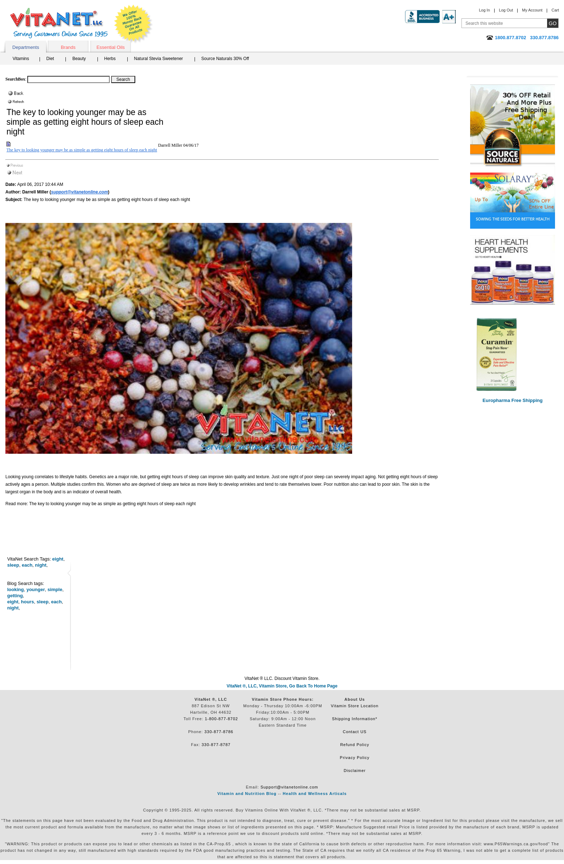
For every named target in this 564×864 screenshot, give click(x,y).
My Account (532, 10)
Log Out (506, 10)
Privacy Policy (354, 757)
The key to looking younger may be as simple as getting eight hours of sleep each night (81, 149)
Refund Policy (354, 744)
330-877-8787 (216, 744)
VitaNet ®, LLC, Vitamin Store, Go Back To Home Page (282, 686)
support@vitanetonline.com (79, 192)
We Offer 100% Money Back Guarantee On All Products (133, 24)
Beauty (79, 58)
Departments (25, 47)
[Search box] (68, 79)
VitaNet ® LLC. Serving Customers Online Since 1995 (59, 23)
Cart (555, 10)
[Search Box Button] (123, 79)
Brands (68, 47)
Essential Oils (110, 47)
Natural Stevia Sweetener (158, 58)
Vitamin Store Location (354, 706)
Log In (484, 10)
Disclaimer (354, 770)
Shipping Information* (354, 719)
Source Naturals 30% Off (225, 58)
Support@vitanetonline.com (289, 787)
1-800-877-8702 (221, 719)
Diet (50, 58)
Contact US (355, 732)
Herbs (110, 58)
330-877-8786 (218, 732)
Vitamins (21, 58)
